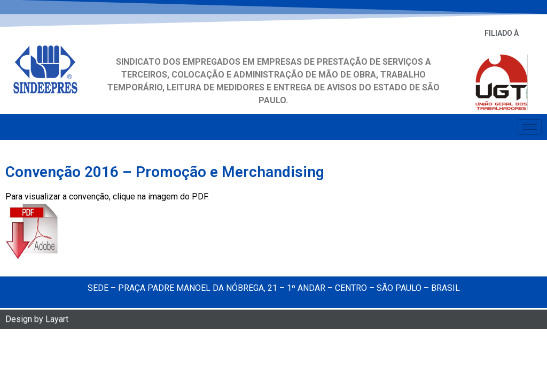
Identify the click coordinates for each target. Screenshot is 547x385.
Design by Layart (36, 320)
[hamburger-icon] (530, 125)
